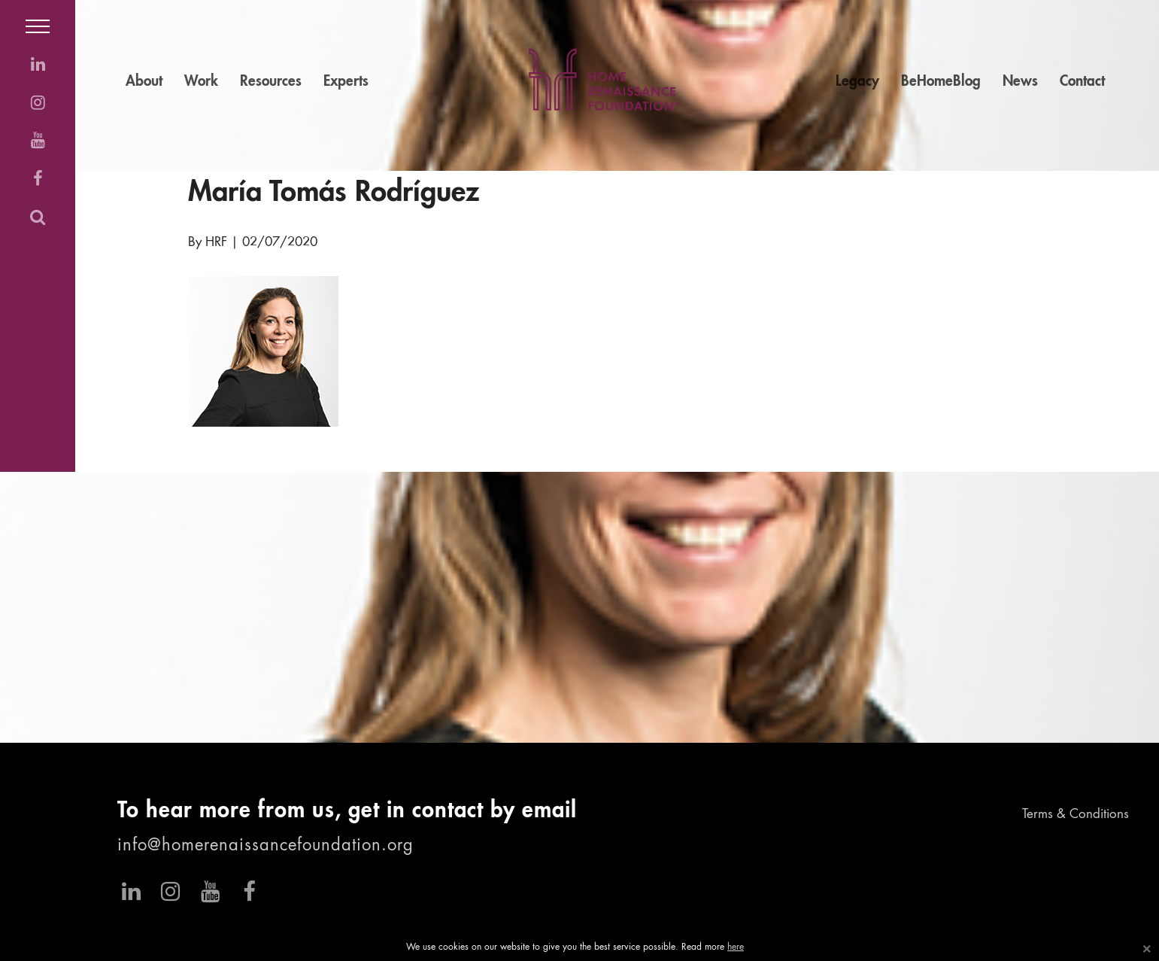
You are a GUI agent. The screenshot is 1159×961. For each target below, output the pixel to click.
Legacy (857, 82)
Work (201, 82)
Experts (346, 82)
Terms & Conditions (1075, 814)
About (144, 82)
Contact (1082, 82)
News (1020, 82)
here (735, 947)
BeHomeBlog (941, 82)
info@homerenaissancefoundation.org (265, 846)
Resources (271, 82)
